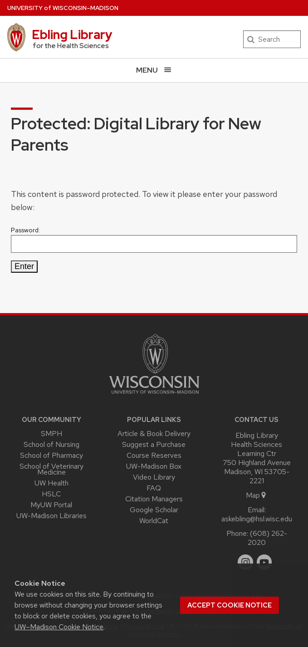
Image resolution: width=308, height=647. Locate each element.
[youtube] (264, 562)
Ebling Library (72, 34)
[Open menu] (154, 70)
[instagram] (245, 562)
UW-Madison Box (153, 466)
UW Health (51, 483)
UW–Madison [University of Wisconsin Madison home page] (62, 8)
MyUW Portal (51, 505)
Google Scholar (154, 510)
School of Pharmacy (51, 455)
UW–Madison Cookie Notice (59, 627)
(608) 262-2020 (267, 538)
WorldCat (153, 520)
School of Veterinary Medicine (51, 469)
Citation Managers (154, 499)
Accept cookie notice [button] (229, 605)
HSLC (51, 494)
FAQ (154, 488)
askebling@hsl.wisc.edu (256, 519)
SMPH (51, 433)
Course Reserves (154, 455)
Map (256, 495)
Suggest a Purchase (154, 444)
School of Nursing (51, 444)
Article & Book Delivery (154, 433)
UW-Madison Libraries (51, 515)
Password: (154, 239)
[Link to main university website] (154, 395)
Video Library (154, 477)
